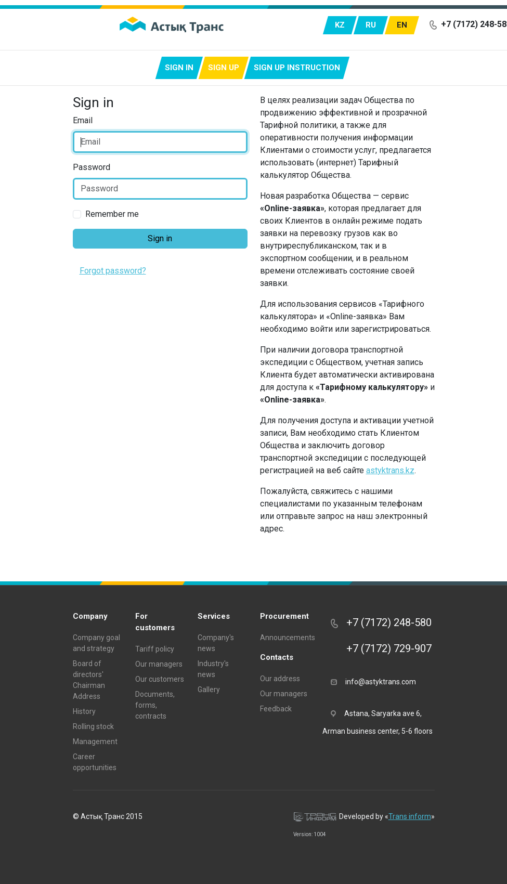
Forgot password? (113, 271)
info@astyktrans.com (373, 681)
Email (83, 120)
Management (95, 741)
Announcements (285, 637)
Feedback (276, 709)
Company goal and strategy (96, 643)
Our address (280, 678)
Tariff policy (154, 649)
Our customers (159, 679)
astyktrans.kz (390, 470)
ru (371, 25)
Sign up (223, 67)
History (84, 711)
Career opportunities (94, 762)
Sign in (179, 67)
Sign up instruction (297, 67)
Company (90, 616)
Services (214, 616)
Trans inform (409, 816)
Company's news (216, 643)
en (402, 25)
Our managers (159, 664)
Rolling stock (93, 726)
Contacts (276, 657)
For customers (155, 622)
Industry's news (213, 669)
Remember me (112, 214)
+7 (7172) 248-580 (381, 622)
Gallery (209, 689)
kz (340, 25)
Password (91, 167)
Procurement (284, 616)
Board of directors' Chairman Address (89, 679)
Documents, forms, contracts (155, 705)
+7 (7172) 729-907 (381, 648)
